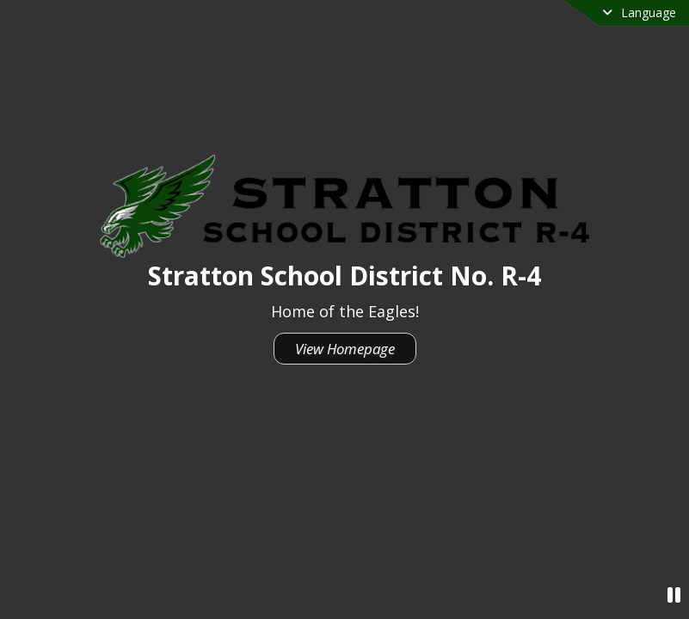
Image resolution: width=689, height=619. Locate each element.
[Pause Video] (673, 594)
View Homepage (345, 349)
